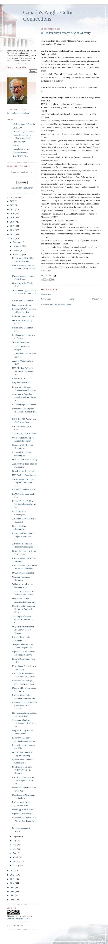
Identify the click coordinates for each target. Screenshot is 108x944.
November (17, 246)
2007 (12, 895)
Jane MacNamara (20, 152)
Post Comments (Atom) (62, 304)
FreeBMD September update (24, 404)
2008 (12, 891)
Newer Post (45, 299)
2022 (12, 205)
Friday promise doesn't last (23, 316)
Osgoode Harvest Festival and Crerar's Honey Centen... (23, 630)
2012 (12, 875)
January (16, 865)
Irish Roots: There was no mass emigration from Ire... (23, 780)
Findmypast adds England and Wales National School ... (24, 412)
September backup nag (21, 813)
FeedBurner (28, 188)
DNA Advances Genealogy (23, 573)
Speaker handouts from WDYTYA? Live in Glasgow (22, 770)
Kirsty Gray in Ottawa (21, 305)
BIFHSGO (17, 128)
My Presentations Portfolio (24, 124)
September (17, 254)
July (15, 840)
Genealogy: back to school (23, 809)
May (15, 849)
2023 (12, 201)
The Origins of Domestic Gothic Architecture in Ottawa (22, 619)
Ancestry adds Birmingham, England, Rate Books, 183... (24, 482)
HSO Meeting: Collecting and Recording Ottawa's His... (23, 371)
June (15, 845)
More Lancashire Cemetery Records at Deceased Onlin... (23, 609)
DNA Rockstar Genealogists (24, 471)
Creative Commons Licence (18, 919)
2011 (12, 879)
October (16, 250)
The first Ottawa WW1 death (24, 433)
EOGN (16, 145)
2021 (12, 209)
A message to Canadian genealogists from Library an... (24, 397)
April (15, 853)
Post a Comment (46, 294)
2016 (12, 230)
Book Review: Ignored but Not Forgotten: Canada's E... (23, 268)
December (17, 242)
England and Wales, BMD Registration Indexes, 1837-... (23, 536)
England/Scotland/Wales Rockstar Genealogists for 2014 (24, 504)
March (16, 857)
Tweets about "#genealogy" (18, 113)
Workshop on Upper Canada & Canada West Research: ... (24, 293)
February (17, 861)
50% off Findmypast (20, 342)
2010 (12, 883)
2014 (12, 238)
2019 (12, 218)
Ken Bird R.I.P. (18, 378)
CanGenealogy (19, 142)
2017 (12, 226)
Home (71, 299)
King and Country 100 (21, 383)
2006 (12, 900)
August (16, 836)
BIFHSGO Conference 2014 (24, 489)
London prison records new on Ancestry (67, 32)
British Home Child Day (22, 301)
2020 (12, 213)
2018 (12, 222)
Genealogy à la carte (21, 149)
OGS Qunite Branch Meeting (24, 459)
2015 (12, 234)
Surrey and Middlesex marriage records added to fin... (24, 723)
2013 (12, 870)
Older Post (96, 299)
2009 (12, 887)
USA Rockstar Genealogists (24, 475)
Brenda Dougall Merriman (24, 131)
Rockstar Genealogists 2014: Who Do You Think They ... (24, 821)
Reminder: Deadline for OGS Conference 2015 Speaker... (24, 705)
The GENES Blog (20, 156)
